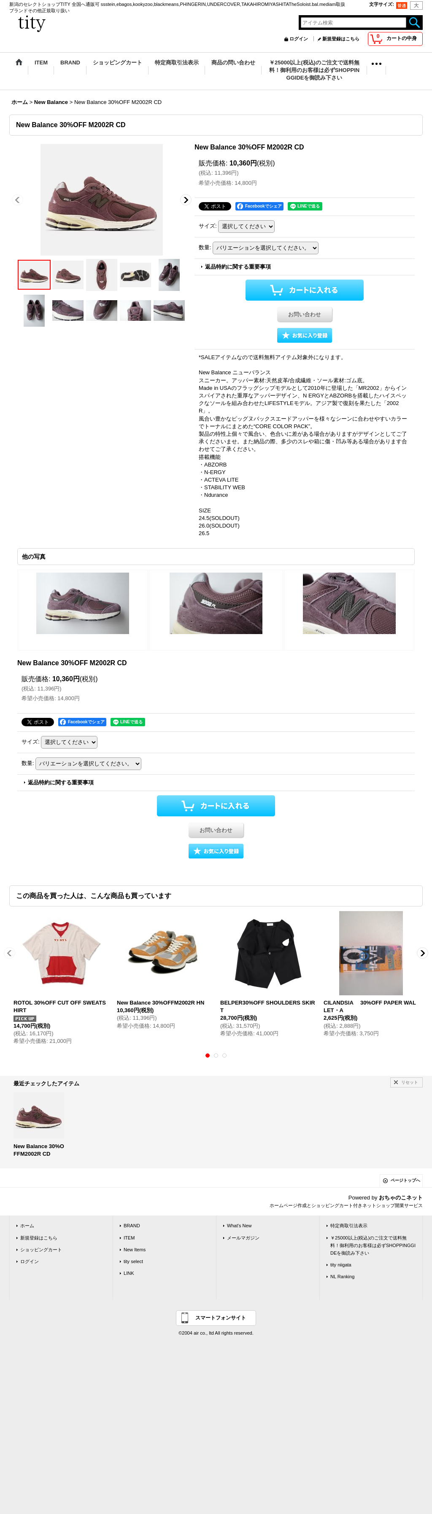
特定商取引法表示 (348, 1225)
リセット (409, 1082)
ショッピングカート (41, 1249)
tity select (133, 1261)
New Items (135, 1249)
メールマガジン (243, 1237)
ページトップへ (405, 1180)
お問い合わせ (304, 314)
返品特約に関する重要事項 (238, 267)
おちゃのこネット (401, 1197)
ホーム (27, 1225)
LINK (129, 1273)
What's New (239, 1225)
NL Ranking (342, 1276)
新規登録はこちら (340, 38)
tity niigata (340, 1264)
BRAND (132, 1225)
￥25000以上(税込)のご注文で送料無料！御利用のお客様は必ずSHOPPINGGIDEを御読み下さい (373, 1245)
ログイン (298, 38)
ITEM (129, 1237)
